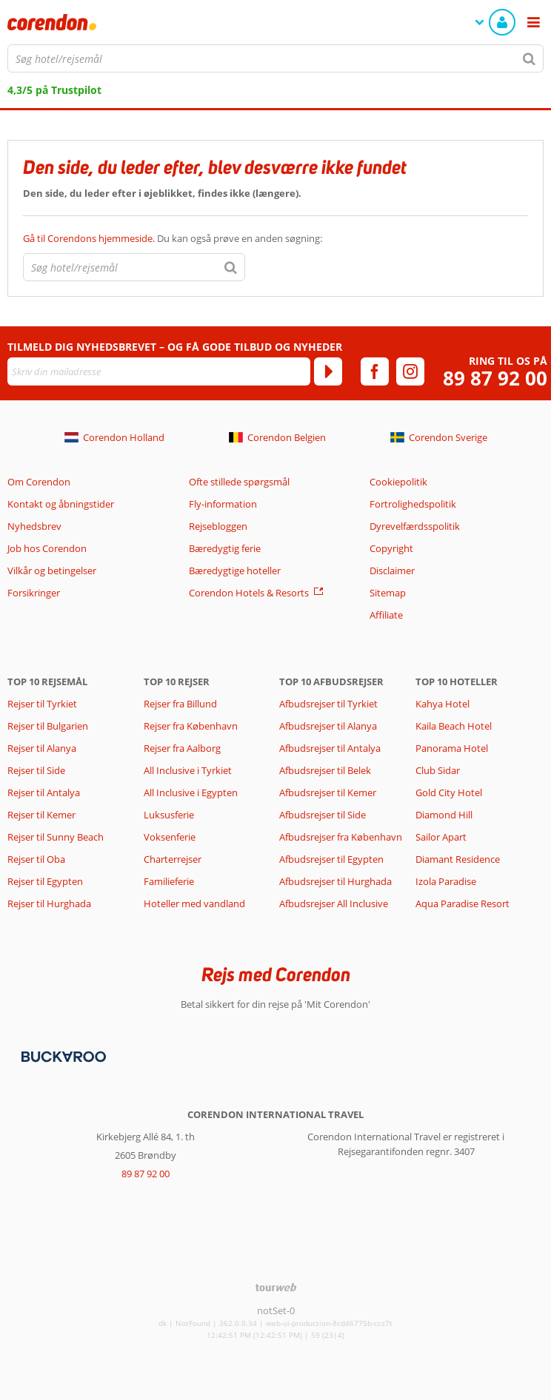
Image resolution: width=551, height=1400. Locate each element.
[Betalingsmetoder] (62, 1056)
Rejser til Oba (36, 859)
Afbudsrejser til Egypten (331, 859)
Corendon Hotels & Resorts (249, 592)
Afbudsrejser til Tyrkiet (328, 703)
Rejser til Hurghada (49, 903)
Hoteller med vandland (194, 903)
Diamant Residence (457, 859)
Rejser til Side (36, 770)
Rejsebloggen (218, 526)
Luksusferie (169, 814)
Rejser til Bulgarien (47, 726)
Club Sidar (437, 770)
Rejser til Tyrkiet (42, 703)
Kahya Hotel (442, 703)
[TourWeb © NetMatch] (276, 1287)
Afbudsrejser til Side (322, 814)
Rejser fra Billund (180, 703)
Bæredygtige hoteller (235, 570)
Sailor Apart (441, 837)
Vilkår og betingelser (51, 570)
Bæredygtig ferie (225, 548)
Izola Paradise (445, 881)
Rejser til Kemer (41, 814)
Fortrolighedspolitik (413, 504)
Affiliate (386, 615)
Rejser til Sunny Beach (55, 837)
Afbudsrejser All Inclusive (333, 903)
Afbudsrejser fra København (340, 837)
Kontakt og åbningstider (60, 504)
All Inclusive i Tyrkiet (189, 770)
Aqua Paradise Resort (462, 903)
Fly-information (223, 504)
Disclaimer (392, 570)
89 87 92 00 (495, 378)
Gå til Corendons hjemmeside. (90, 238)
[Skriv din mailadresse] (158, 371)
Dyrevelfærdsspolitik (415, 526)
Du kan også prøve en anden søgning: (172, 238)
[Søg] (529, 58)
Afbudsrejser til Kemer (327, 792)
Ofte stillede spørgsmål (239, 481)
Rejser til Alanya (41, 748)
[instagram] (410, 371)
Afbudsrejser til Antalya (330, 748)
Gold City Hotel (448, 792)
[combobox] (275, 58)
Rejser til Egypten (45, 881)
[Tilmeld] (328, 371)
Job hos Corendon (47, 548)
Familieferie (169, 881)
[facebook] (375, 371)
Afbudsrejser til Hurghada (335, 881)
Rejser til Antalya (43, 792)
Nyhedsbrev (34, 526)
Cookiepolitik (398, 481)
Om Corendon (38, 481)
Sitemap (388, 592)
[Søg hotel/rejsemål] (275, 58)
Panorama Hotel (451, 748)
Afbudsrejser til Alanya (328, 726)
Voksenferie (170, 837)
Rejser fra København (191, 726)
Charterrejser (172, 859)
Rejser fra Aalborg (182, 748)
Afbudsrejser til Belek (325, 770)
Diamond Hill (443, 814)
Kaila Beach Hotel (453, 726)
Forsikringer (33, 592)
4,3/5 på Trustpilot (54, 90)
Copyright (391, 548)
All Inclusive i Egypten (191, 792)
